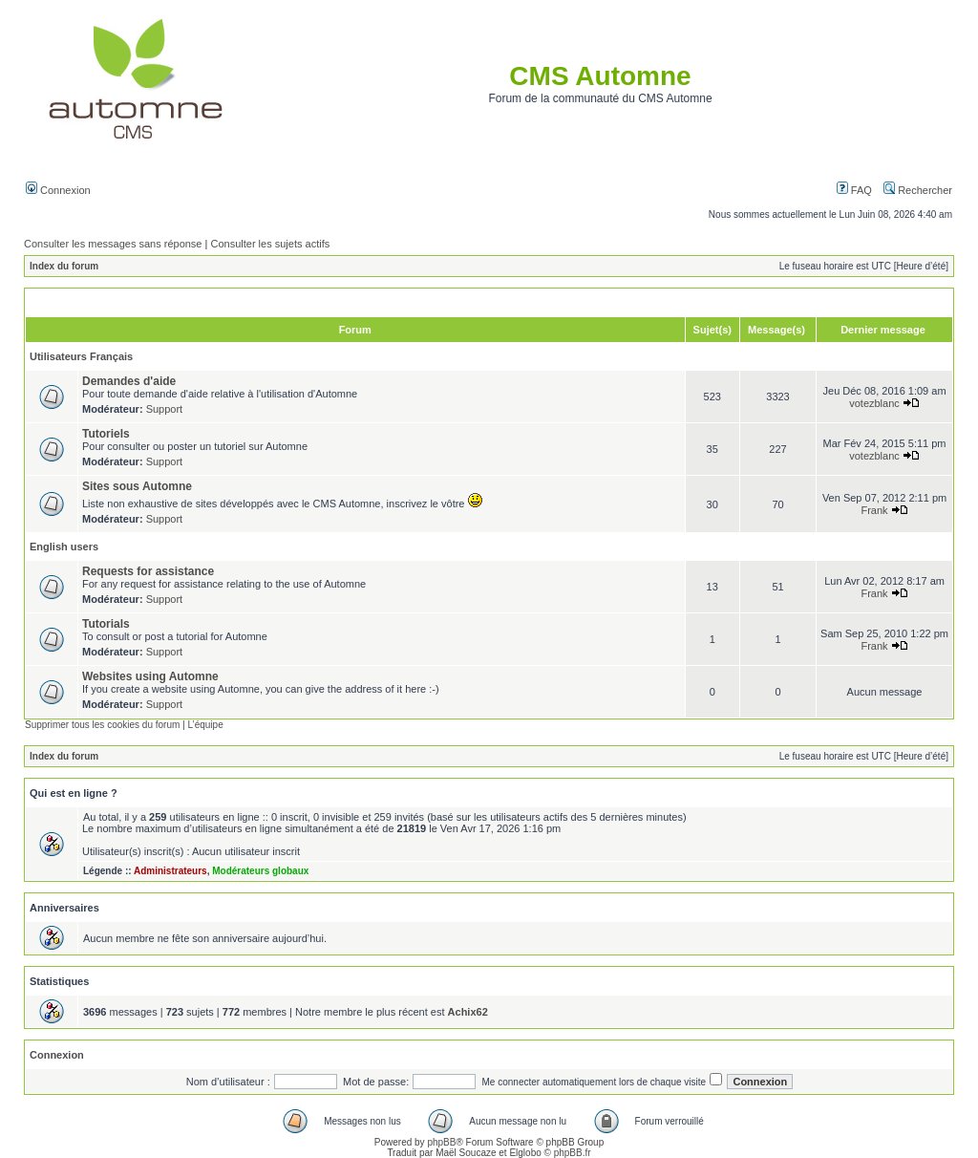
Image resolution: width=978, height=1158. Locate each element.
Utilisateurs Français (81, 356)
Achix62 (468, 1012)
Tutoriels (106, 433)
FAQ (854, 190)
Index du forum (64, 266)
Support (164, 409)
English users (64, 546)
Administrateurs (170, 871)
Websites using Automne (150, 676)
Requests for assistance (148, 571)
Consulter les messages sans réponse (113, 243)
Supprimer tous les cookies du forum (102, 724)
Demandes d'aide (129, 381)
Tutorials (106, 624)
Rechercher (917, 190)
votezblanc (874, 403)
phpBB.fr (572, 1152)
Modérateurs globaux (260, 871)
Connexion (58, 190)
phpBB (441, 1142)
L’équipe (205, 724)
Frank (874, 510)
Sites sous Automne (137, 486)
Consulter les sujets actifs (270, 243)
